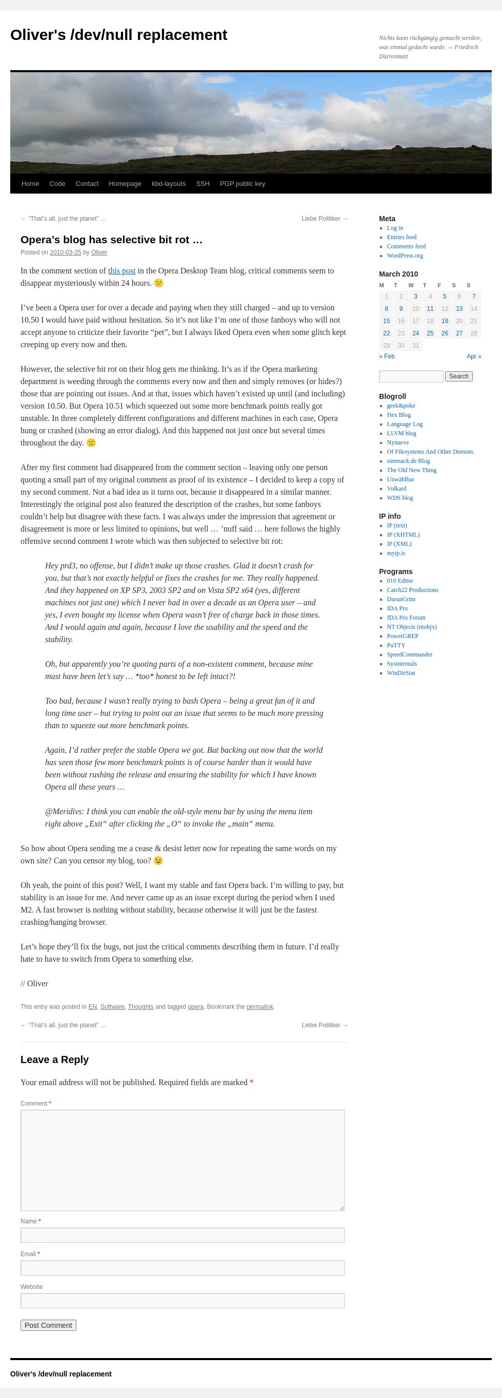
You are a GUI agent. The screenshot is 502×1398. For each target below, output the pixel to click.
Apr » (474, 356)
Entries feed (402, 237)
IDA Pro (397, 608)
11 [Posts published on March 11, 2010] (430, 308)
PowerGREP (403, 636)
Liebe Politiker (325, 218)
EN (93, 1006)
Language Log (405, 424)
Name (30, 1221)
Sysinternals (402, 663)
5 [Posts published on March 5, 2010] (445, 296)
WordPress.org (405, 255)
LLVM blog (401, 433)
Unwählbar (400, 479)
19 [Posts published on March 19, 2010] (445, 321)
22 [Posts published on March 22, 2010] (386, 333)
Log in (395, 227)
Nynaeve (398, 442)
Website (31, 1286)
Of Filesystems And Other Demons (430, 451)
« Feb (387, 356)
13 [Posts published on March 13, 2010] (459, 308)
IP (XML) (399, 543)
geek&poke (401, 405)
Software (112, 1006)
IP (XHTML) (403, 534)
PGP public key (242, 183)
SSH (203, 183)
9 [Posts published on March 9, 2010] (401, 308)
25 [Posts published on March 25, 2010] (430, 333)
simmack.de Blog (408, 460)
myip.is (396, 553)
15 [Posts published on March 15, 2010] (386, 321)
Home (30, 183)
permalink (259, 1006)
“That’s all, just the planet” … (63, 218)
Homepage (125, 183)
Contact (87, 183)
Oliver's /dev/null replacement (118, 34)
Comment (35, 1103)
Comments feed (406, 246)
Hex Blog (399, 414)
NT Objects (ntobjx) (412, 626)
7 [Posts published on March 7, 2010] (474, 296)
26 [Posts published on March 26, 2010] (445, 333)
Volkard (397, 488)
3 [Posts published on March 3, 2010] (415, 296)
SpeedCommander (410, 654)
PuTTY (396, 645)
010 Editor (400, 580)
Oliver (99, 252)
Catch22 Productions (412, 590)
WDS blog (400, 497)
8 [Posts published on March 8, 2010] (386, 308)
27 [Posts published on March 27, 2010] (459, 333)
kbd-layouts (168, 183)
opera (196, 1006)
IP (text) (397, 525)
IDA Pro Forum (406, 617)
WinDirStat (401, 672)
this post (122, 270)
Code (58, 183)
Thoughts (141, 1006)
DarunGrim (401, 599)
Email (30, 1254)
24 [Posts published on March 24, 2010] (415, 333)
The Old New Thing (412, 470)
